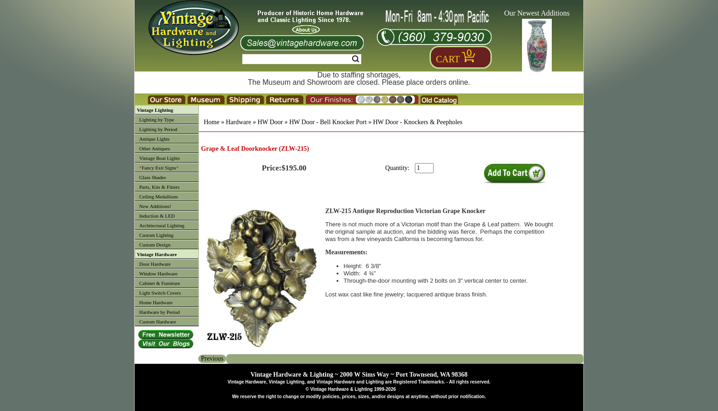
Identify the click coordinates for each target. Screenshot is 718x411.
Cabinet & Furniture (159, 283)
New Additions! (155, 206)
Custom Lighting (156, 235)
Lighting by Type (156, 119)
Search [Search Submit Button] (355, 59)
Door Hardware (155, 264)
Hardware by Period (159, 312)
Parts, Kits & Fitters (159, 187)
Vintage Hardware (157, 254)
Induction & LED (157, 216)
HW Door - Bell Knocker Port (328, 122)
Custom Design (154, 244)
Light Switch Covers (160, 293)
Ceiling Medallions (158, 196)
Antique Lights (154, 139)
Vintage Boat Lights (159, 158)
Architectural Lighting (162, 225)
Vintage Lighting (155, 110)
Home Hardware (156, 302)
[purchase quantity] (424, 168)
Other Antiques (154, 148)
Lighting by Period (158, 129)
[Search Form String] (301, 59)
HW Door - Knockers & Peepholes (417, 122)
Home (211, 122)
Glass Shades (152, 177)
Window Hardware (158, 273)
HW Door (270, 122)
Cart (448, 59)
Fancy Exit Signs (159, 167)
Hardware (238, 122)
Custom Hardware (157, 321)
